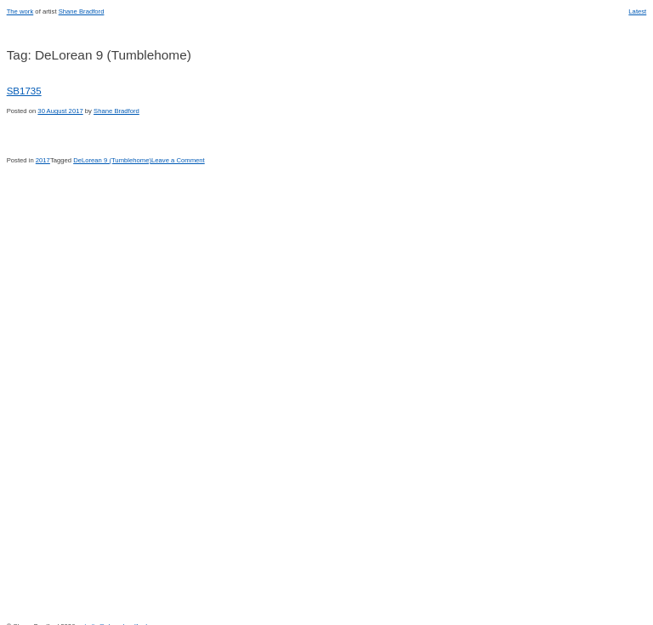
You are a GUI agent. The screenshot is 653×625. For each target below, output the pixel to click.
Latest (637, 11)
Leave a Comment (178, 160)
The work (20, 11)
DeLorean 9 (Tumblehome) (112, 160)
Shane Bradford (82, 11)
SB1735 (24, 91)
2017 (43, 160)
